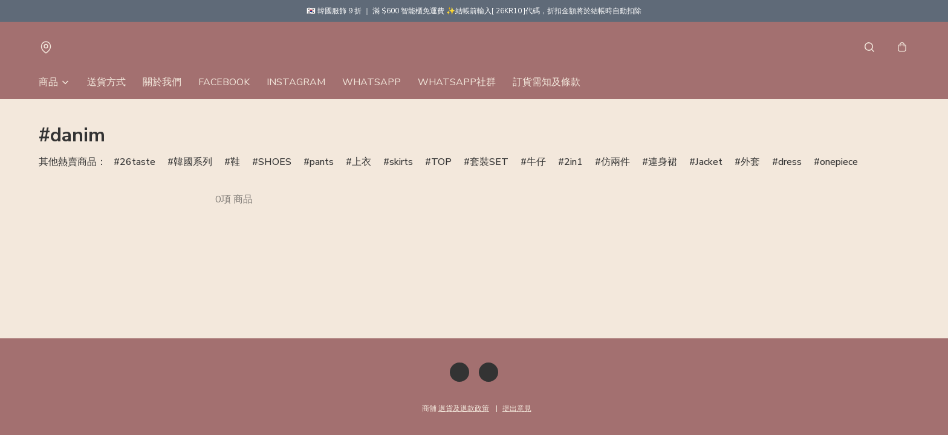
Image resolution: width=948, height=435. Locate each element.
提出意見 (516, 408)
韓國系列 (193, 162)
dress (790, 162)
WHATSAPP (371, 82)
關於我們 (162, 82)
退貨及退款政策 (463, 408)
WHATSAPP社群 (457, 82)
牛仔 (536, 162)
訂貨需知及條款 (546, 82)
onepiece (839, 162)
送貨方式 (106, 82)
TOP (441, 162)
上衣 (361, 162)
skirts (401, 162)
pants (322, 162)
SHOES (274, 162)
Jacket (708, 162)
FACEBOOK (224, 82)
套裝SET (489, 162)
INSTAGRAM (296, 82)
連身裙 (662, 162)
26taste (137, 162)
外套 (750, 162)
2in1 (573, 162)
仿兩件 (615, 162)
